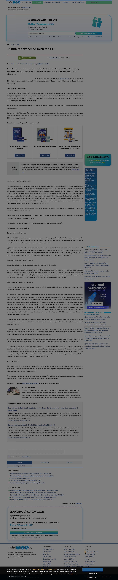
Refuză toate (92, 577)
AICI (72, 574)
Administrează (93, 573)
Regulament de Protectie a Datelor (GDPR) (45, 569)
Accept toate (92, 570)
